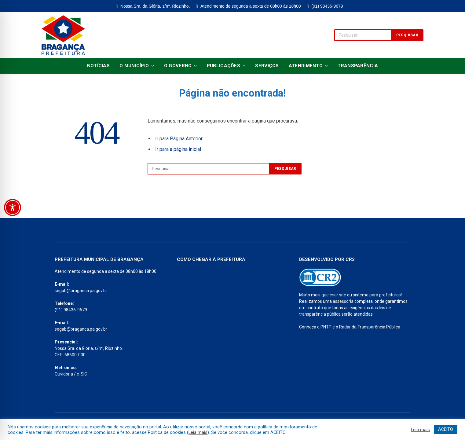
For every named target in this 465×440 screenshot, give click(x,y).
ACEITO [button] (445, 429)
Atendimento (306, 65)
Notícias (98, 65)
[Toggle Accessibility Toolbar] (12, 207)
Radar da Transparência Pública (369, 326)
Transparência (358, 65)
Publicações (223, 65)
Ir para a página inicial (178, 149)
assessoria (343, 301)
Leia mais (198, 432)
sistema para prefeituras (377, 294)
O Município (134, 65)
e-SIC (82, 374)
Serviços (267, 65)
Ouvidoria (64, 374)
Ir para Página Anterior (179, 138)
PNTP (325, 326)
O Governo (178, 65)
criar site (338, 294)
